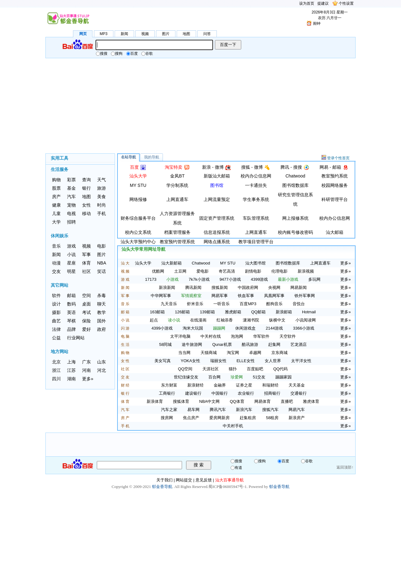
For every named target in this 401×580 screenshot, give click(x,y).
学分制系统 (177, 185)
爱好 (86, 329)
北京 (56, 361)
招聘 (71, 221)
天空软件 (287, 336)
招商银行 (272, 393)
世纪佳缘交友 (186, 377)
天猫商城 (208, 352)
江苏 (71, 370)
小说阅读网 (305, 320)
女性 (86, 205)
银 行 (125, 393)
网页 (83, 34)
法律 (56, 329)
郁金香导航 (162, 486)
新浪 (206, 167)
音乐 (56, 246)
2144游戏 (274, 328)
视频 (145, 34)
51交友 (259, 377)
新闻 (124, 34)
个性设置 (346, 3)
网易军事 (219, 295)
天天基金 (297, 385)
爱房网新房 (219, 417)
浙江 (56, 370)
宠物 (71, 205)
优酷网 (158, 271)
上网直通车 (177, 199)
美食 (101, 196)
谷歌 (147, 53)
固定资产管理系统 (216, 218)
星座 (71, 262)
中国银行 (219, 393)
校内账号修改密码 (295, 232)
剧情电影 (253, 271)
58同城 (165, 344)
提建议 (323, 3)
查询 (86, 179)
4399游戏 (259, 279)
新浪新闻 (167, 287)
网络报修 (138, 199)
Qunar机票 (222, 344)
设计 (56, 303)
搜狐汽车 (270, 409)
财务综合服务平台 (138, 218)
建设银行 (193, 393)
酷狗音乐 (274, 303)
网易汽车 (297, 409)
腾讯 (284, 167)
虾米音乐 (195, 303)
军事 (86, 254)
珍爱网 (237, 377)
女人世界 (273, 360)
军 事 (125, 296)
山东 (101, 361)
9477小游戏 (230, 279)
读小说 (174, 320)
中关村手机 (233, 425)
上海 (71, 361)
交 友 (125, 377)
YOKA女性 (190, 360)
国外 (101, 320)
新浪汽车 (244, 409)
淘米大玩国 (193, 328)
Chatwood (295, 175)
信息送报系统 (217, 232)
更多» (87, 378)
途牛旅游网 (192, 344)
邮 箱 (125, 312)
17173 (150, 279)
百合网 (214, 377)
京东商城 (279, 352)
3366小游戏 (303, 328)
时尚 (101, 205)
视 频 (125, 271)
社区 (86, 271)
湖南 (71, 378)
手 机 (125, 426)
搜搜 (101, 53)
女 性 (125, 361)
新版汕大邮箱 (217, 175)
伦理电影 (279, 271)
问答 (207, 34)
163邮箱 (157, 312)
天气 (101, 179)
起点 (154, 320)
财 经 (125, 385)
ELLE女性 (246, 360)
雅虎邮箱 (233, 312)
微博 (219, 167)
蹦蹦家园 (283, 377)
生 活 (125, 344)
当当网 (184, 352)
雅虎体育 (311, 401)
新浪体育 (155, 401)
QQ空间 (185, 369)
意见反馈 (203, 480)
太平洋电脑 (180, 336)
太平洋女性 (301, 360)
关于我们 (164, 480)
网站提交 (184, 480)
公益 (56, 337)
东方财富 (169, 385)
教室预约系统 (334, 175)
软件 (56, 295)
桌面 (86, 303)
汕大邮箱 (334, 232)
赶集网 (274, 344)
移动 (86, 213)
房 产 (125, 418)
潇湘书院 (251, 320)
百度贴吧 (255, 369)
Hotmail (309, 312)
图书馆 (216, 185)
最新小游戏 (288, 279)
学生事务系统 (256, 199)
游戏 (71, 246)
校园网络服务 (334, 185)
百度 (132, 53)
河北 (101, 370)
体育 (86, 262)
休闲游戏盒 (245, 328)
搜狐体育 (181, 401)
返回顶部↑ (344, 467)
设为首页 (306, 3)
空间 (86, 295)
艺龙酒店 (298, 344)
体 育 (125, 401)
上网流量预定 (217, 199)
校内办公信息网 (256, 175)
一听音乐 (221, 303)
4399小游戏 (162, 328)
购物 (56, 179)
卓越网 (255, 352)
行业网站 (76, 337)
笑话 (101, 271)
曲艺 (56, 320)
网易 (324, 167)
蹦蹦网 (219, 328)
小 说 (125, 320)
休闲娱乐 (59, 235)
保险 (86, 320)
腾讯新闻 (193, 287)
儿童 (56, 213)
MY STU (138, 185)
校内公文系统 (138, 232)
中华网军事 (161, 295)
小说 (71, 254)
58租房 (272, 417)
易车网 (193, 409)
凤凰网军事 (274, 295)
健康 (56, 205)
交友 (56, 271)
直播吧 (287, 401)
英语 (71, 312)
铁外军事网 (304, 295)
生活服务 (59, 169)
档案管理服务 (177, 232)
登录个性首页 (338, 158)
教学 (101, 312)
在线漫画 (198, 320)
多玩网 (314, 279)
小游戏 (172, 279)
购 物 (125, 353)
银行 (86, 188)
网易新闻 (298, 287)
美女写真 (162, 360)
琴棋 (71, 320)
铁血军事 (246, 295)
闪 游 (125, 328)
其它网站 (59, 285)
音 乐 (125, 304)
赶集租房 (248, 417)
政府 (101, 329)
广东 (86, 361)
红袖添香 (224, 320)
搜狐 (245, 167)
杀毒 (101, 295)
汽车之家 (169, 409)
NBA (101, 262)
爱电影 (202, 271)
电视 (71, 213)
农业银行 (246, 393)
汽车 (71, 196)
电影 (101, 246)
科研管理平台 (334, 199)
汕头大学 (138, 175)
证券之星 (244, 385)
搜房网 (167, 417)
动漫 (56, 262)
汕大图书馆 (255, 263)
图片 (165, 34)
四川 (56, 378)
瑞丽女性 (218, 360)
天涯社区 (210, 369)
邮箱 (71, 295)
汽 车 (125, 410)
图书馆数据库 (295, 185)
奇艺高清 (227, 271)
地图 (186, 34)
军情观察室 (191, 295)
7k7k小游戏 (199, 279)
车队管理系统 (256, 218)
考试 (86, 312)
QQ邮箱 (258, 312)
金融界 (220, 385)
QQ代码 (280, 369)
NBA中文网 (209, 401)
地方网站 (59, 351)
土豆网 (180, 271)
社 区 (125, 369)
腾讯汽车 (218, 409)
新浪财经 (195, 385)
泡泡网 (237, 336)
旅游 (101, 188)
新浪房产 (297, 417)
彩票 (71, 179)
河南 (86, 370)
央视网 (274, 287)
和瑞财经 (270, 385)
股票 (56, 188)
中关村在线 (210, 336)
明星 (71, 271)
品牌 (71, 329)
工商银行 (167, 393)
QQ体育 (237, 401)
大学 (56, 221)
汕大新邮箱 (171, 263)
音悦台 (299, 303)
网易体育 (262, 401)
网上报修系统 (295, 218)
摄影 (56, 312)
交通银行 (298, 393)
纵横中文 (277, 320)
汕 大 (125, 263)
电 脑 (125, 336)
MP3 (103, 34)
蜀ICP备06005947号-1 (227, 486)
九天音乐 (169, 303)
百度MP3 (248, 303)
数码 (71, 303)
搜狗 (116, 53)
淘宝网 (233, 352)
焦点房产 (191, 417)
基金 (71, 188)
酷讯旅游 (250, 344)
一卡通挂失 (256, 185)
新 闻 (125, 287)
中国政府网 (248, 287)
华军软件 (261, 336)
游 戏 (125, 279)
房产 (56, 196)
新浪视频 (306, 271)
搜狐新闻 (219, 287)
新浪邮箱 (284, 312)
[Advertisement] (200, 105)
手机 (101, 213)
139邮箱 (207, 312)
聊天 (101, 303)
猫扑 (233, 369)
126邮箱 (182, 312)
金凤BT (177, 175)
